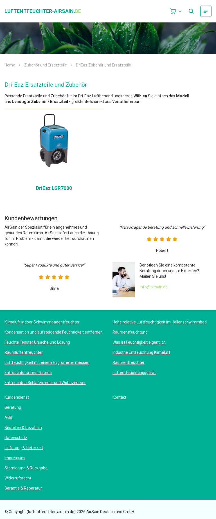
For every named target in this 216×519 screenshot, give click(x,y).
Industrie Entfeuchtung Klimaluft (141, 352)
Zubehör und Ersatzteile (45, 65)
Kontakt (119, 397)
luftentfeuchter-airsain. (42, 11)
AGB (8, 417)
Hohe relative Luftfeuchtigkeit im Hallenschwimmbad (159, 322)
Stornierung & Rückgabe (26, 468)
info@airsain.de (154, 287)
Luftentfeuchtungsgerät (134, 372)
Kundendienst (16, 397)
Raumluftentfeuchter (23, 352)
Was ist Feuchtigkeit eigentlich (139, 342)
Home (9, 65)
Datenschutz (15, 437)
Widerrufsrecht (17, 478)
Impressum (14, 458)
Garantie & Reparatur (23, 488)
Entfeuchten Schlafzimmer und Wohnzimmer (45, 382)
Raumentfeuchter (128, 362)
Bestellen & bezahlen (23, 427)
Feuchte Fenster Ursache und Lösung (37, 342)
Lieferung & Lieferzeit (23, 447)
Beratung (12, 407)
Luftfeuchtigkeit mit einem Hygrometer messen (46, 362)
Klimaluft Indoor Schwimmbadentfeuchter (42, 322)
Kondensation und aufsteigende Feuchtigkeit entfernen (53, 332)
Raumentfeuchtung (130, 332)
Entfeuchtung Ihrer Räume (28, 372)
